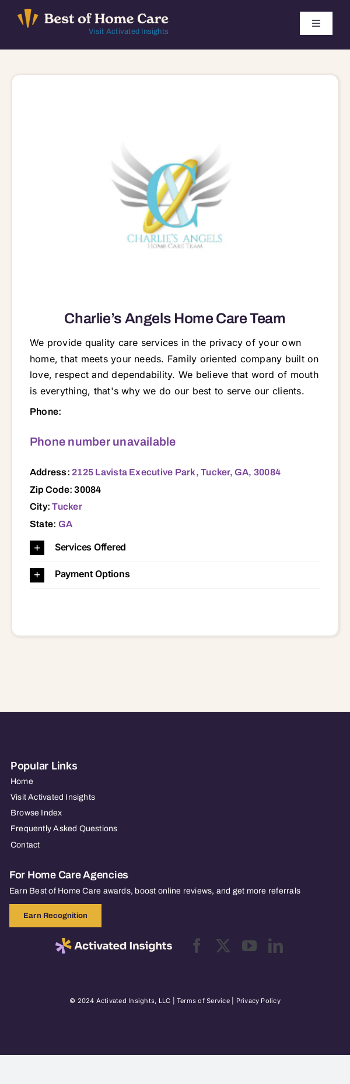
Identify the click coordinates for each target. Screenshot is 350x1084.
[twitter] (223, 945)
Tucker (67, 506)
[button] (175, 548)
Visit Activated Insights (129, 31)
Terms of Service (203, 1001)
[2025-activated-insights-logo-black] (113, 942)
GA (65, 524)
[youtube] (249, 945)
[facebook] (197, 945)
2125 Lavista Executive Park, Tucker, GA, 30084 (176, 472)
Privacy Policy (258, 1001)
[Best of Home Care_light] (93, 13)
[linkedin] (275, 945)
